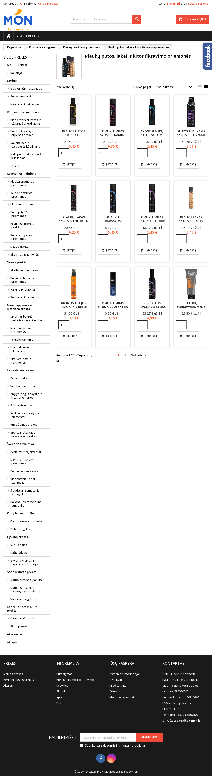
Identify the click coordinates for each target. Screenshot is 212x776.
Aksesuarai (15, 634)
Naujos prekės (13, 674)
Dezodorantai (19, 247)
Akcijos (12, 642)
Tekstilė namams (21, 339)
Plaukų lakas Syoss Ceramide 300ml (113, 135)
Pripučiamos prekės (23, 425)
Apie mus (62, 697)
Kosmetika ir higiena (21, 174)
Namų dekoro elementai (19, 349)
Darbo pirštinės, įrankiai (26, 580)
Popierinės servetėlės (25, 471)
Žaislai (14, 166)
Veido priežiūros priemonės (21, 194)
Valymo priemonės (23, 289)
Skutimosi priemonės (24, 254)
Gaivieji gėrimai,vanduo (26, 88)
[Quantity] (63, 152)
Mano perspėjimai (121, 697)
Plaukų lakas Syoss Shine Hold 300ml (73, 221)
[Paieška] (106, 19)
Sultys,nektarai (20, 96)
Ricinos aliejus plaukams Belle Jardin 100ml (74, 306)
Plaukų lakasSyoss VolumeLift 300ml (113, 221)
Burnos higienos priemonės (21, 237)
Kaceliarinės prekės (23, 618)
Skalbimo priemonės (24, 270)
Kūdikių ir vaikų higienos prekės (21, 133)
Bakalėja (16, 73)
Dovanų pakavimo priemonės (22, 461)
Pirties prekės (19, 378)
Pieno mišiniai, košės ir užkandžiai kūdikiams (25, 122)
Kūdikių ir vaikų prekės (23, 112)
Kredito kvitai (118, 685)
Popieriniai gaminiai (23, 297)
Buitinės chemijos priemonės (22, 280)
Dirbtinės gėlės (20, 529)
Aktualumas (175, 87)
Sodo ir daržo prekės (21, 572)
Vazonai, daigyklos (23, 599)
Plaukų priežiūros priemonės (22, 183)
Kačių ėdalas (19, 553)
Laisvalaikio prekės (20, 370)
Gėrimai (12, 81)
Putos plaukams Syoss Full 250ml (191, 133)
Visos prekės (26, 36)
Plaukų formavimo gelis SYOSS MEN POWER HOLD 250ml (191, 308)
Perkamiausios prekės (18, 680)
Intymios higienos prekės (22, 225)
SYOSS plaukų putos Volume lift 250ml (152, 135)
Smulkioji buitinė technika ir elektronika (26, 318)
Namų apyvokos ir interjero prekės (19, 307)
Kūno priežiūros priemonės (21, 214)
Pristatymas (64, 674)
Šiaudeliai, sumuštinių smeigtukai (25, 492)
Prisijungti (173, 4)
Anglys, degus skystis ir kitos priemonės (26, 395)
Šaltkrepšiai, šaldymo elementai (24, 415)
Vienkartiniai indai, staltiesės (22, 481)
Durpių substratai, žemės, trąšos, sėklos (25, 589)
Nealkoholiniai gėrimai (25, 104)
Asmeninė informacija (124, 674)
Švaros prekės (16, 262)
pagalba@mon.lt (188, 721)
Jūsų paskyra (121, 663)
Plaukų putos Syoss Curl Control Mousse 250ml (73, 136)
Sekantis (139, 355)
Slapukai (62, 691)
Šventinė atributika (20, 444)
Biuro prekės (19, 626)
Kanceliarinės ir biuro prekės (22, 609)
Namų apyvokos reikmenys (21, 330)
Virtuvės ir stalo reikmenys (20, 360)
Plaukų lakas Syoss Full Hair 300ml (152, 221)
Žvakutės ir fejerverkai (25, 452)
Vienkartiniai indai (22, 386)
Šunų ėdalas (18, 545)
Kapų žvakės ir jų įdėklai (26, 521)
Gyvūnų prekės (17, 537)
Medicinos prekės (22, 204)
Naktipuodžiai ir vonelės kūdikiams (26, 156)
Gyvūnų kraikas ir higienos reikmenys (24, 562)
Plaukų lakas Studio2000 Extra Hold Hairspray (113, 306)
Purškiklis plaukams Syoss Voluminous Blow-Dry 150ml (152, 308)
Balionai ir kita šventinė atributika (26, 503)
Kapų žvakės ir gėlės (21, 513)
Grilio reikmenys (21, 405)
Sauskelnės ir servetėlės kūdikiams (25, 144)
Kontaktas (9, 4)
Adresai (114, 691)
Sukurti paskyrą (198, 4)
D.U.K (59, 703)
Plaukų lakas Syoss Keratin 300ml (191, 221)
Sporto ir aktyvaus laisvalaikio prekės (23, 434)
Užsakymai (116, 680)
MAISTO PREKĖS (18, 65)
